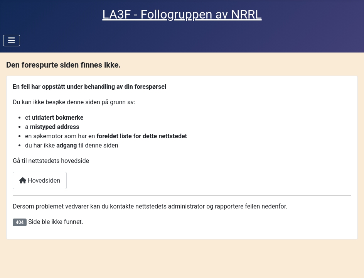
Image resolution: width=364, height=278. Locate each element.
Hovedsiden (39, 180)
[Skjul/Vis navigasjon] (11, 40)
